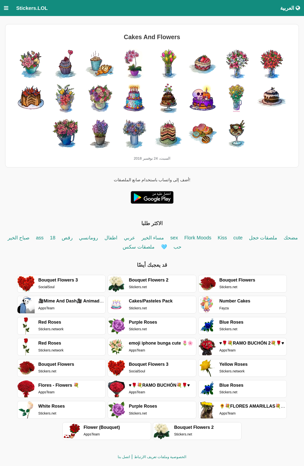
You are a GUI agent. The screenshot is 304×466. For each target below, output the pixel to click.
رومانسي (88, 237)
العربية (290, 8)
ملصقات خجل (263, 237)
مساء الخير (153, 237)
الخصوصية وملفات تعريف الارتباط (160, 457)
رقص (66, 237)
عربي (129, 237)
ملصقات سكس (139, 247)
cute (238, 237)
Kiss (222, 237)
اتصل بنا (124, 457)
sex (174, 237)
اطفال (110, 237)
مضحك (291, 237)
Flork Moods (197, 237)
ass (39, 237)
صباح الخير (19, 237)
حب (177, 247)
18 (52, 237)
